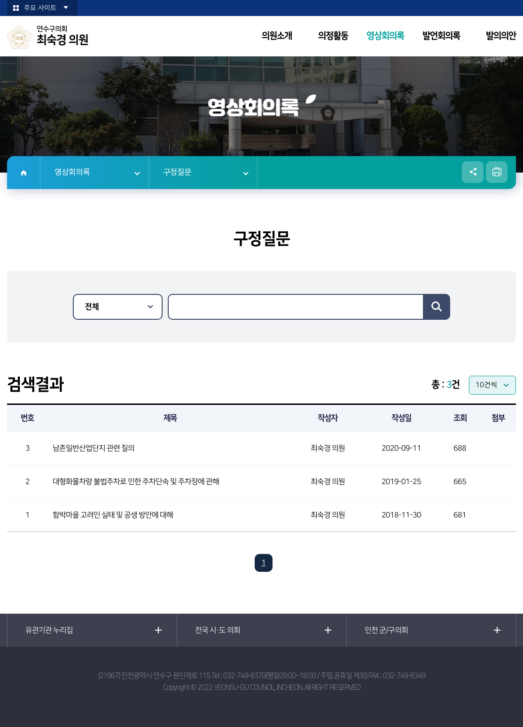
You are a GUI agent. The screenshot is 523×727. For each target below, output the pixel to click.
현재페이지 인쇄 (496, 172)
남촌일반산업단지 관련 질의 (93, 448)
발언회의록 (441, 36)
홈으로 (23, 172)
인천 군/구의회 (386, 630)
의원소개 (277, 36)
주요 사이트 (40, 8)
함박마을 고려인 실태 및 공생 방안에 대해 (113, 515)
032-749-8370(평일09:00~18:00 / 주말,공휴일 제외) (295, 676)
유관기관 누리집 (49, 630)
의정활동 (333, 36)
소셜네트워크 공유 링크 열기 (473, 172)
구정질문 (177, 172)
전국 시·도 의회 (217, 630)
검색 (436, 307)
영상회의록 (385, 36)
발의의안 (501, 36)
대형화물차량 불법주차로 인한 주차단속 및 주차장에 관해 (136, 481)
